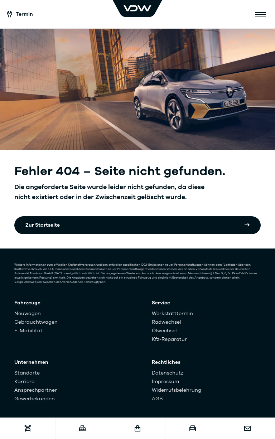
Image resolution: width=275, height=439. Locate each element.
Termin (20, 14)
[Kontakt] (247, 428)
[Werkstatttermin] (27, 428)
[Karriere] (82, 428)
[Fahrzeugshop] (137, 428)
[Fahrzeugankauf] (192, 428)
